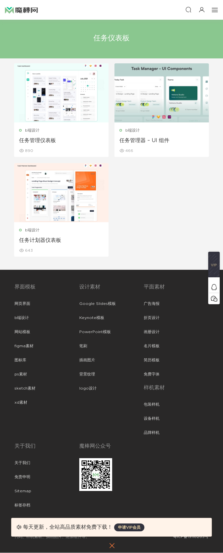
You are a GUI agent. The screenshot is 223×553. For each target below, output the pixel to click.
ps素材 (20, 374)
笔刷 (83, 346)
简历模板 (152, 360)
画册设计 (152, 332)
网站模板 (22, 332)
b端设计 (32, 130)
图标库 (20, 360)
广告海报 (152, 304)
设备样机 (152, 419)
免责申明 (22, 477)
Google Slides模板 (97, 304)
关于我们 (22, 463)
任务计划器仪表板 (40, 240)
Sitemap (22, 491)
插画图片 (87, 360)
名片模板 (152, 346)
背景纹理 (87, 374)
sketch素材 (25, 389)
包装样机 (152, 405)
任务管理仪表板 (37, 140)
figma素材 (24, 346)
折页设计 (152, 318)
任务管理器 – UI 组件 (145, 140)
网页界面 (22, 304)
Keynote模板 (91, 318)
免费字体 (152, 374)
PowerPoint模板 (95, 332)
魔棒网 (21, 10)
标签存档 (22, 505)
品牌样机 (152, 433)
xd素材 (20, 403)
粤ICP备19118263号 (191, 537)
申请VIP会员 (129, 527)
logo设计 (88, 389)
